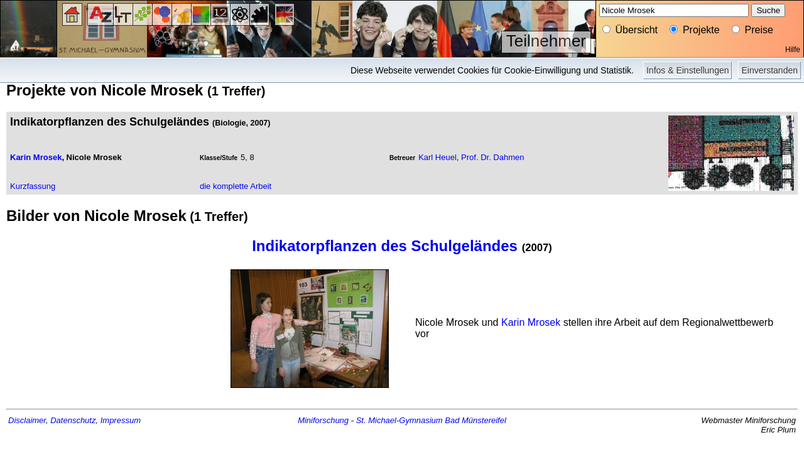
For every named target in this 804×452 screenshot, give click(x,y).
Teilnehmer (546, 40)
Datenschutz (72, 420)
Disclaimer (27, 420)
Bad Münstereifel (475, 420)
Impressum (120, 420)
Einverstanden (769, 70)
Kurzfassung (32, 186)
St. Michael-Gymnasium (399, 420)
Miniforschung (323, 420)
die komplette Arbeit (235, 186)
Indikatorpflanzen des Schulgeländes (385, 245)
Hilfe (792, 49)
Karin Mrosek (36, 157)
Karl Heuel (437, 157)
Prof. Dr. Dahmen (492, 157)
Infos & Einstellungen (687, 70)
